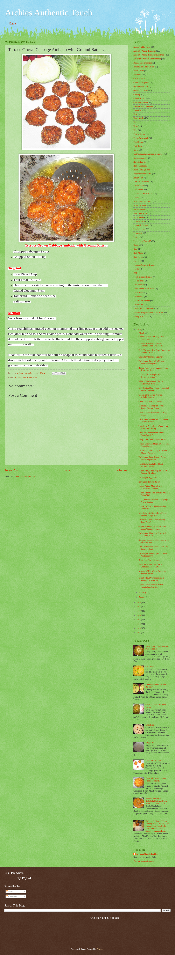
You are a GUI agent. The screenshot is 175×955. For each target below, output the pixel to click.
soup (135, 273)
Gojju (135, 150)
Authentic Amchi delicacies (25, 377)
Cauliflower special (141, 83)
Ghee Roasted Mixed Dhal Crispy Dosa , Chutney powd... (152, 527)
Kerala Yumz (138, 186)
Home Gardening (140, 166)
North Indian (138, 217)
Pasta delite (138, 233)
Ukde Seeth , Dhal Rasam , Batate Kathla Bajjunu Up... (152, 458)
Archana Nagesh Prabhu (147, 854)
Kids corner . (138, 190)
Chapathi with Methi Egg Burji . (151, 357)
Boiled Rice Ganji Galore (143, 67)
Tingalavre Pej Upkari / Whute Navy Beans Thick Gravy (153, 427)
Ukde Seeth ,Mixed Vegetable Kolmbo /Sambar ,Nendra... (153, 472)
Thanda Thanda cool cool (143, 308)
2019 (138, 602)
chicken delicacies (140, 87)
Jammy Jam (138, 178)
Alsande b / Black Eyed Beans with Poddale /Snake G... (152, 572)
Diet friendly (138, 118)
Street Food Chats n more (143, 289)
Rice (135, 249)
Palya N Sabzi (139, 221)
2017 (138, 611)
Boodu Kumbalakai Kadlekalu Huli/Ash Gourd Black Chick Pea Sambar (156, 801)
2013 (138, 628)
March (142, 333)
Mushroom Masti (140, 213)
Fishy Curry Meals (140, 138)
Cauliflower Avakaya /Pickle (149, 402)
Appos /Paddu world (141, 47)
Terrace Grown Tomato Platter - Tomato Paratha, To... (151, 586)
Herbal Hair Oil (139, 162)
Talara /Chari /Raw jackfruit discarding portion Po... (149, 376)
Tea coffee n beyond (141, 301)
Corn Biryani (151, 667)
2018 (138, 607)
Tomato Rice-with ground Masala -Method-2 (156, 779)
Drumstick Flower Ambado (149, 560)
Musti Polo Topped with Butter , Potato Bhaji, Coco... (151, 434)
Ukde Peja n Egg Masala (148, 477)
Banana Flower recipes (142, 63)
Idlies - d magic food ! (142, 170)
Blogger (100, 949)
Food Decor (138, 142)
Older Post (122, 470)
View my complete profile (143, 861)
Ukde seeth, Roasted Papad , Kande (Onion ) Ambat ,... (152, 451)
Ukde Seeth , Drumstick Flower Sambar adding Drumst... (151, 362)
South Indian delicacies (142, 277)
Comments (11, 896)
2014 (138, 624)
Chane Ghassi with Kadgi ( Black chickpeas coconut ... (151, 338)
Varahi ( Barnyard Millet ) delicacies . (148, 312)
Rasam (136, 245)
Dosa (135, 126)
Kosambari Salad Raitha (143, 193)
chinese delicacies (140, 90)
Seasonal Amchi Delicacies (144, 265)
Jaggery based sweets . (142, 174)
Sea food (137, 261)
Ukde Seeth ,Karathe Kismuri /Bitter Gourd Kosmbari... (153, 420)
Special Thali (138, 281)
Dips (135, 122)
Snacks (136, 269)
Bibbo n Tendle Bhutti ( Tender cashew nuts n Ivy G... (150, 382)
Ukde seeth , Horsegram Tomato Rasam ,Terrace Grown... (151, 407)
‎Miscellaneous (139, 209)
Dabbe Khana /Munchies (143, 106)
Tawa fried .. (138, 297)
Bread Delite (138, 71)
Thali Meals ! (138, 304)
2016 (138, 615)
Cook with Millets (140, 102)
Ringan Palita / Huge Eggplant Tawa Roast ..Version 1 (153, 369)
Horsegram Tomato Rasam (149, 482)
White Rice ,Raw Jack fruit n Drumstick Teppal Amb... (150, 565)
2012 (138, 633)
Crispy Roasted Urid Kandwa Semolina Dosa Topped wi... (150, 344)
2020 (138, 329)
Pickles (136, 237)
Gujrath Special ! (140, 158)
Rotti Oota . (138, 257)
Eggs (135, 130)
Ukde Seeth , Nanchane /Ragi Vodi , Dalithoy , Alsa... (152, 534)
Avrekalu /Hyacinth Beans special (147, 59)
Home (12, 23)
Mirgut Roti (150, 743)
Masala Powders (140, 205)
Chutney (136, 94)
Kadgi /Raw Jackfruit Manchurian (152, 439)
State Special (138, 285)
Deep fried (137, 110)
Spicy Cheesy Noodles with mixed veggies (157, 647)
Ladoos (136, 198)
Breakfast (137, 75)
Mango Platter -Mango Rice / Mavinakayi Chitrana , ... (150, 487)
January (142, 597)
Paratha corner (139, 229)
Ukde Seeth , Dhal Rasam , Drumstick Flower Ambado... (153, 389)
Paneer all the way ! (141, 225)
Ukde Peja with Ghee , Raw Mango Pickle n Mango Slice (152, 514)
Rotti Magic (138, 253)
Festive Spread (139, 134)
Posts (9, 891)
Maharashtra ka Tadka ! (142, 201)
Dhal (135, 114)
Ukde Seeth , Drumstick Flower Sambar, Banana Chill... (151, 579)
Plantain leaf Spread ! (142, 241)
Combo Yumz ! (139, 98)
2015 (138, 620)
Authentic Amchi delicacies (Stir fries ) (149, 55)
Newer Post (11, 470)
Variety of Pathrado (141, 316)
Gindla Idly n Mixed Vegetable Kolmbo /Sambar (150, 396)
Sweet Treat (138, 293)
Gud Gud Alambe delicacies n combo (148, 154)
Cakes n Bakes (139, 79)
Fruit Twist (137, 146)
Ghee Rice (150, 725)
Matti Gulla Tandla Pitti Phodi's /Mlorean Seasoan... (151, 465)
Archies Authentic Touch (48, 12)
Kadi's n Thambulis (141, 182)
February (143, 593)
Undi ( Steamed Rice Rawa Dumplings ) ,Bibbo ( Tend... (154, 351)
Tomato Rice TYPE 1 (154, 760)
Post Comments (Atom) (25, 476)
